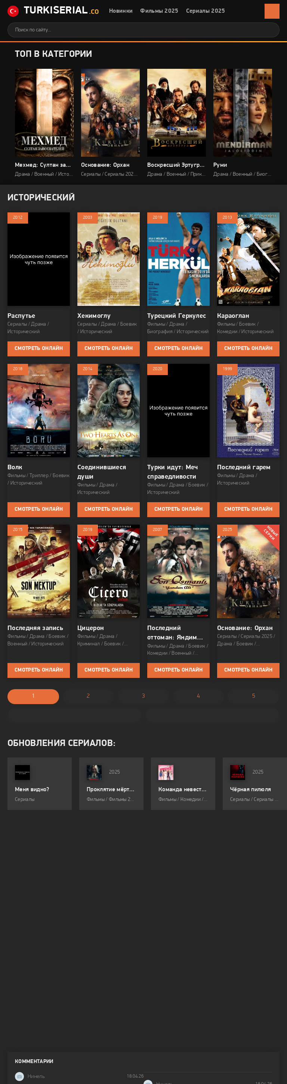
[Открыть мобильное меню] (272, 11)
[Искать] (268, 29)
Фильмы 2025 (159, 11)
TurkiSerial (53, 11)
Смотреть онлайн (39, 348)
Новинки (121, 11)
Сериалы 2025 (205, 11)
